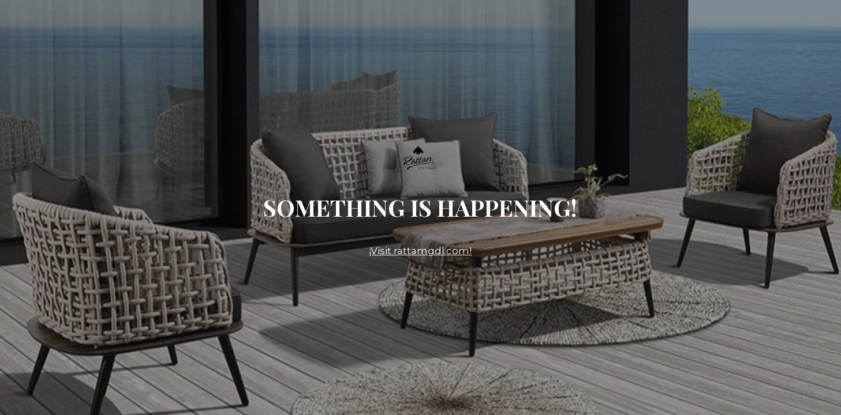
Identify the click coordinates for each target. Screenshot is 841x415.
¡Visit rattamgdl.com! (420, 250)
